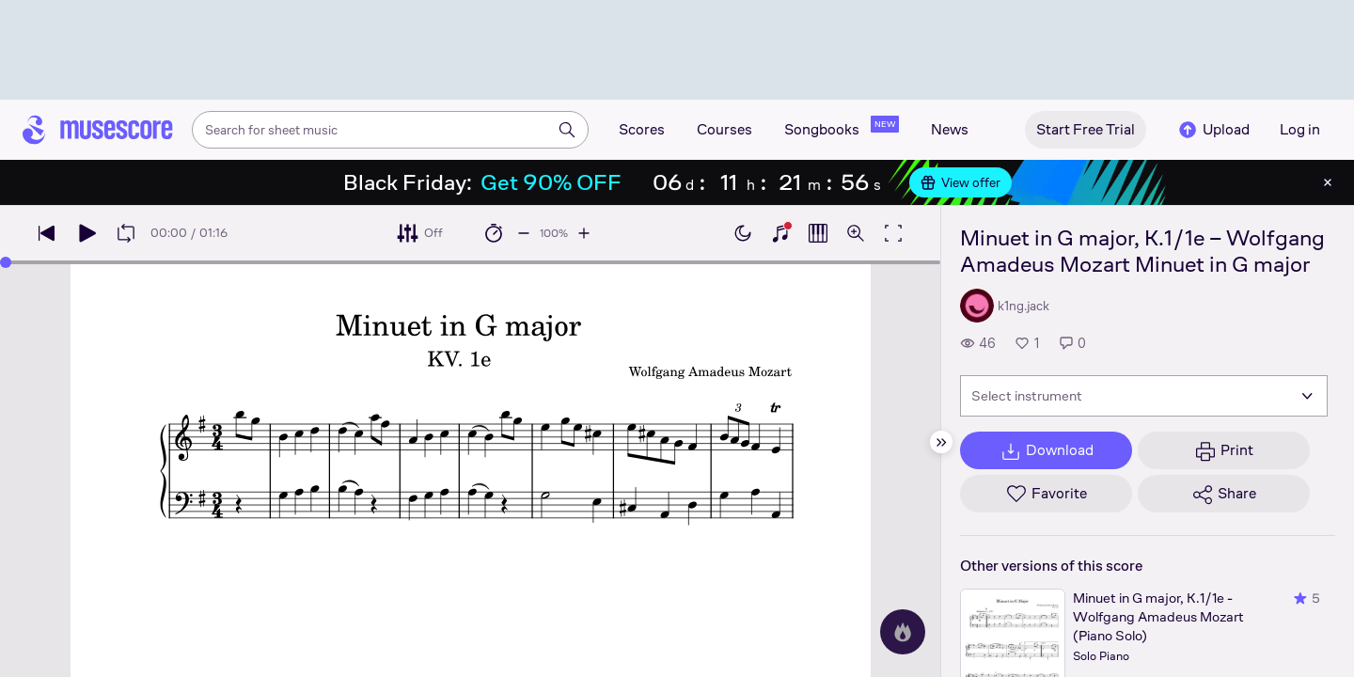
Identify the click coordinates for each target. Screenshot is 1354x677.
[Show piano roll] (818, 233)
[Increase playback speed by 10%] (584, 233)
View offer (960, 182)
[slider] (5, 262)
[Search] (567, 130)
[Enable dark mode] (743, 233)
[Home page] (98, 130)
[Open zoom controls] (855, 233)
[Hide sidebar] (941, 442)
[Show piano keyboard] (780, 233)
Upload (1213, 129)
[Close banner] (1327, 182)
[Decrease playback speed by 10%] (523, 233)
